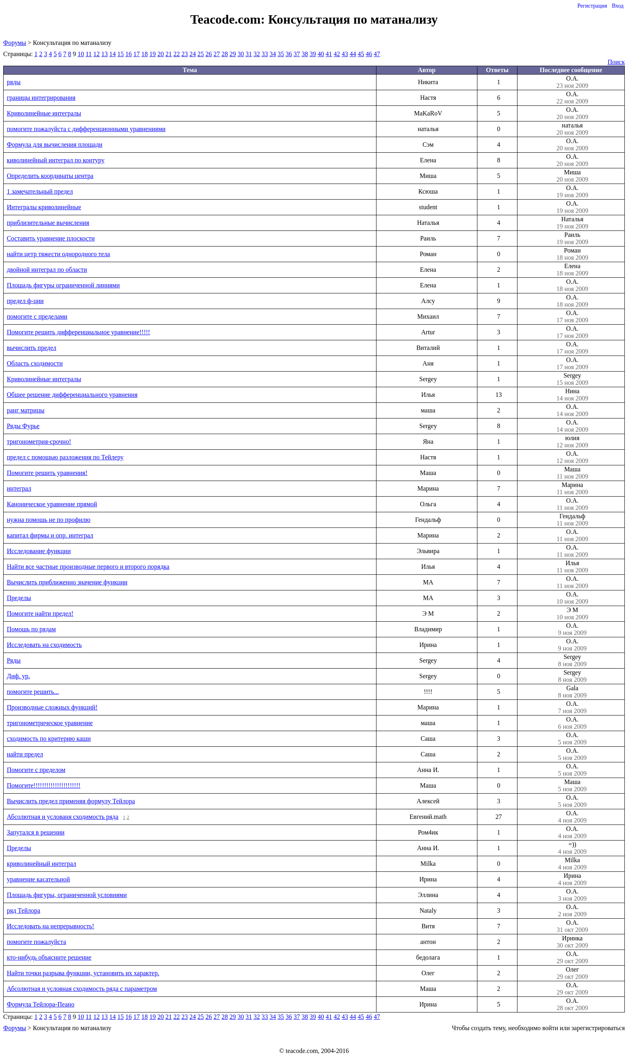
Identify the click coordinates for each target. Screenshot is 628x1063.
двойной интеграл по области (47, 269)
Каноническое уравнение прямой (52, 504)
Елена (572, 270)
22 (176, 54)
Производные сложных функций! (52, 707)
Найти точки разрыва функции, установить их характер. (83, 973)
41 (329, 54)
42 (337, 54)
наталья (572, 129)
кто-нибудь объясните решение (49, 957)
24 (192, 54)
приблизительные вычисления (48, 222)
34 (273, 54)
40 (321, 54)
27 (216, 54)
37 (297, 54)
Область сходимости (34, 363)
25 (200, 54)
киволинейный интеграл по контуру (56, 160)
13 (104, 54)
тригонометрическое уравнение (50, 722)
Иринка (572, 942)
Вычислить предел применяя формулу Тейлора (71, 801)
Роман (572, 254)
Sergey (572, 379)
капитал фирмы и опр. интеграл (50, 535)
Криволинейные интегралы (44, 113)
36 (289, 54)
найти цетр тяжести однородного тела (58, 254)
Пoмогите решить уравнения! (47, 472)
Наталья (572, 223)
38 (305, 54)
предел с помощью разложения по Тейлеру (65, 457)
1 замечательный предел (40, 191)
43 (345, 54)
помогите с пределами (37, 316)
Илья (572, 567)
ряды (13, 82)
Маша (572, 473)
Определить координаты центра (50, 175)
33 (265, 54)
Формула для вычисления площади (55, 144)
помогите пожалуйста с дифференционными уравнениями (86, 128)
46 (369, 54)
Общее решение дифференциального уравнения (72, 394)
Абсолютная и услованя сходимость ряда (63, 816)
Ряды (14, 660)
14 (112, 54)
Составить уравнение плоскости (51, 238)
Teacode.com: (229, 19)
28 (224, 54)
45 (361, 54)
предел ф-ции (25, 300)
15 (120, 54)
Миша (572, 176)
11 (89, 54)
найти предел (25, 754)
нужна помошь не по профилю (49, 519)
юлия (572, 441)
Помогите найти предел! (40, 613)
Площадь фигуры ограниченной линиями (63, 285)
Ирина (572, 879)
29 (232, 54)
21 (168, 54)
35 (281, 54)
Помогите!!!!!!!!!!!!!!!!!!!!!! (44, 785)
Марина (572, 488)
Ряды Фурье (23, 425)
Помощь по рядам (31, 629)
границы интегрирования (41, 97)
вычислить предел (31, 347)
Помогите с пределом (36, 769)
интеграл (19, 488)
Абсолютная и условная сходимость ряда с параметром (82, 988)
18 (144, 54)
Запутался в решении (35, 832)
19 (152, 54)
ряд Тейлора (23, 910)
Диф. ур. (18, 676)
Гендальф (572, 520)
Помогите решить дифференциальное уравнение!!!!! (78, 332)
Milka (572, 864)
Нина (572, 395)
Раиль (572, 238)
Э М (572, 613)
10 (81, 54)
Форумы (14, 42)
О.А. (572, 82)
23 (184, 54)
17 (136, 54)
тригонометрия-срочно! (39, 441)
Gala (572, 692)
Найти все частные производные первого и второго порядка (88, 566)
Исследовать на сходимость (44, 644)
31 (249, 54)
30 (241, 54)
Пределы (19, 597)
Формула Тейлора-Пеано (40, 1004)
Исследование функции (38, 551)
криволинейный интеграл (41, 863)
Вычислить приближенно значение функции (67, 582)
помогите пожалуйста (36, 941)
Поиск (616, 62)
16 (128, 54)
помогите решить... (33, 691)
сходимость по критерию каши (49, 738)
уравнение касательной (38, 879)
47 (377, 54)
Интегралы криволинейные (44, 207)
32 (257, 54)
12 (96, 54)
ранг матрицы (25, 410)
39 (313, 54)
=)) (572, 848)
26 (208, 54)
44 (353, 54)
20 (160, 54)
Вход (618, 6)
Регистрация (592, 6)
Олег (572, 973)
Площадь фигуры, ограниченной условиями (67, 894)
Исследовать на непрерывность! (50, 926)
